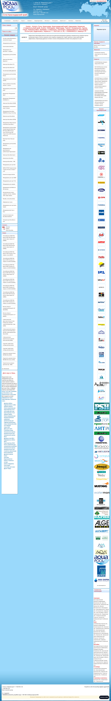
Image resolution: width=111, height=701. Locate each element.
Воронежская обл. (98, 602)
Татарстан (96, 617)
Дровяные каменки (8, 454)
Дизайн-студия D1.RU (104, 686)
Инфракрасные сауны (7, 202)
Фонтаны (47, 20)
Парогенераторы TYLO (9, 412)
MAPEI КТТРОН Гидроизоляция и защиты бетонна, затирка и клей (9, 170)
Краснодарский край (98, 599)
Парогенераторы (6, 399)
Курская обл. (96, 606)
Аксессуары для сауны (9, 467)
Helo (9, 391)
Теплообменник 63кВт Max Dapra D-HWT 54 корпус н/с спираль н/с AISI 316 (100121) (9, 266)
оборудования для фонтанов (9, 43)
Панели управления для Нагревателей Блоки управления (9, 417)
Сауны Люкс (7, 427)
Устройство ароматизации (10, 451)
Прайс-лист (63, 20)
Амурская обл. (104, 623)
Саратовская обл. (97, 614)
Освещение (55, 20)
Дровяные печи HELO (9, 438)
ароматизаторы (5, 394)
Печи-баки (6, 457)
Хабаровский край (98, 618)
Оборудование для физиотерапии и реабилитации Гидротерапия (9, 150)
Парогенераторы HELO (9, 443)
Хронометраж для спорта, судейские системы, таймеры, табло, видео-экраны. (9, 194)
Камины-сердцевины (9, 463)
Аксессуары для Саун (9, 411)
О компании (7, 20)
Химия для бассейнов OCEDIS (9, 103)
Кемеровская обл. (104, 604)
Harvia (3, 391)
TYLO (6, 391)
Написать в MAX (104, 697)
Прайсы (7, 228)
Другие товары (7, 468)
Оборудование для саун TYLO (9, 180)
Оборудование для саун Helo (9, 164)
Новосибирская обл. (100, 609)
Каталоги (8, 227)
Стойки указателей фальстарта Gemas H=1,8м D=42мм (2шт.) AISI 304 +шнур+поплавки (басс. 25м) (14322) (9, 322)
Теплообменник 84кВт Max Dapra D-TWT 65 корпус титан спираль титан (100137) (9, 253)
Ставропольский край (101, 615)
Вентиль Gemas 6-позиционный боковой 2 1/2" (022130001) (9, 308)
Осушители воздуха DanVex (9, 174)
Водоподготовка (38, 20)
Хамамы (29, 20)
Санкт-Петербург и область (102, 612)
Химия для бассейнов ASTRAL (9, 119)
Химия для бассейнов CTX (8, 64)
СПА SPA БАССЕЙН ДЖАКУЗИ (9, 70)
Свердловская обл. (100, 636)
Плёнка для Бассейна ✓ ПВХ (9, 161)
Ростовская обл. (99, 610)
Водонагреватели (8, 459)
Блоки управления (8, 452)
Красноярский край (100, 630)
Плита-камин (7, 465)
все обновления (5, 368)
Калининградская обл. (98, 626)
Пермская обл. (99, 634)
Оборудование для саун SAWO (9, 177)
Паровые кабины (8, 414)
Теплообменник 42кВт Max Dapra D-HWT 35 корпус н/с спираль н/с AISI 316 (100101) (9, 281)
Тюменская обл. (97, 639)
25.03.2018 (101, 83)
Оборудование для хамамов (9, 184)
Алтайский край (97, 623)
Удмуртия (103, 639)
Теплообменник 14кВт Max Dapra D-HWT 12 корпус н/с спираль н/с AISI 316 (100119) (9, 302)
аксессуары (13, 394)
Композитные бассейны (8, 158)
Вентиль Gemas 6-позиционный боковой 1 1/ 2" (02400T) (9, 315)
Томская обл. (101, 617)
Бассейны (16, 20)
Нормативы (78, 20)
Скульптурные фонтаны (8, 46)
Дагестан (104, 602)
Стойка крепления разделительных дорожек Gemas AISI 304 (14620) (8, 339)
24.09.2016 (101, 94)
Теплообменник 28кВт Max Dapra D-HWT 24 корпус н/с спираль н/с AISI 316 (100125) (9, 287)
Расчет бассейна (9, 230)
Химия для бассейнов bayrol (9, 154)
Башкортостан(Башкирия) (99, 601)
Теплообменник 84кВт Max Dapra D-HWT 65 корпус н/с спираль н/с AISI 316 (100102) (9, 260)
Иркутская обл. (97, 604)
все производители (101, 585)
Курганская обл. (97, 631)
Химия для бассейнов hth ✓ (9, 67)
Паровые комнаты (8, 406)
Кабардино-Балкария (98, 649)
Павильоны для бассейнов (9, 116)
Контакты (71, 20)
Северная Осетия (97, 658)
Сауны (23, 20)
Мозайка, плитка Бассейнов (9, 198)
